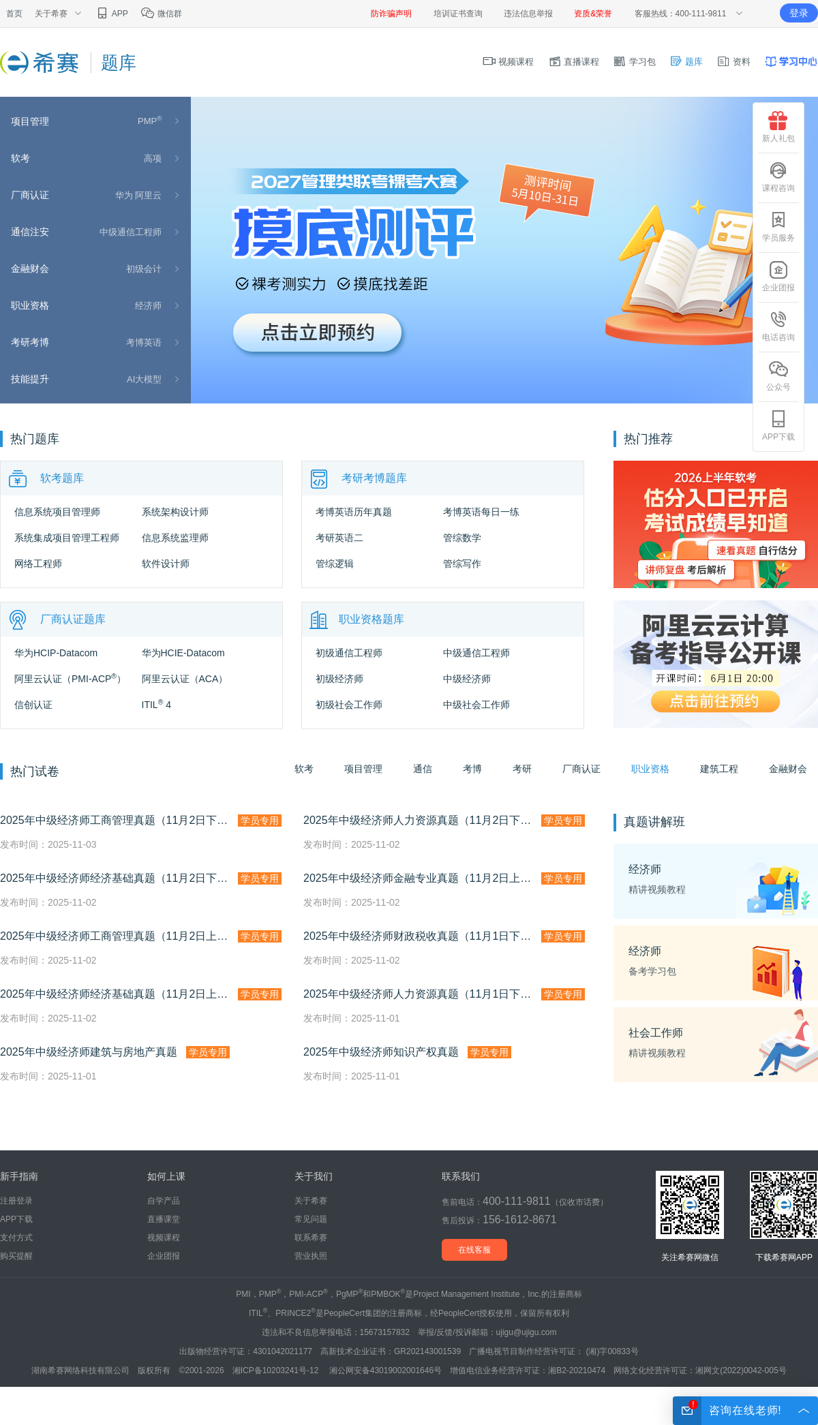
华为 (124, 195)
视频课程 (508, 62)
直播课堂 (163, 1219)
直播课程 (574, 62)
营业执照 (310, 1256)
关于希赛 (310, 1201)
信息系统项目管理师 (57, 511)
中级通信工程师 (131, 232)
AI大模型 (144, 379)
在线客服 (474, 1250)
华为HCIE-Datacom (183, 652)
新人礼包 (778, 127)
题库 (686, 62)
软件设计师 (166, 563)
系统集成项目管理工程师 (66, 537)
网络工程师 (38, 563)
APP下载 (16, 1219)
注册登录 (16, 1201)
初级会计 (144, 269)
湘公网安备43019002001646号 (385, 1370)
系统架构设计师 (175, 511)
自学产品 (163, 1201)
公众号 (778, 376)
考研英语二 (339, 537)
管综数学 (462, 537)
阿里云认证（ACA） (185, 678)
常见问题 (310, 1219)
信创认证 (33, 704)
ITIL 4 (157, 704)
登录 (798, 12)
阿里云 (148, 195)
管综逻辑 (335, 563)
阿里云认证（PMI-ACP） (70, 678)
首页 (14, 13)
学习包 (634, 62)
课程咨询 (778, 177)
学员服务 (778, 227)
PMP (150, 121)
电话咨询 (778, 326)
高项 (153, 158)
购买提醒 (16, 1256)
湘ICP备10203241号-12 (276, 1370)
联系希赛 (310, 1237)
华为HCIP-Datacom (55, 652)
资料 (733, 62)
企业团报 (163, 1256)
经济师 (148, 306)
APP (111, 13)
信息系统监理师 (175, 537)
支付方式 (16, 1237)
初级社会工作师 (349, 704)
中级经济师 (467, 678)
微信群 (161, 13)
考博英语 (144, 342)
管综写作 (462, 563)
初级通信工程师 (349, 652)
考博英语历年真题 (354, 511)
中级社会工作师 (476, 704)
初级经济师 (339, 678)
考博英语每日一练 (481, 511)
